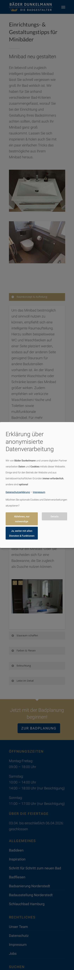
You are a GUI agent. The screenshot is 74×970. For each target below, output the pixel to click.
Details (55, 516)
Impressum (39, 492)
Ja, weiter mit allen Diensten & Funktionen (21, 533)
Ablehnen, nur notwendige (22, 519)
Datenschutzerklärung (18, 492)
